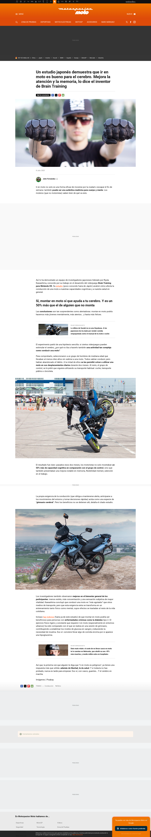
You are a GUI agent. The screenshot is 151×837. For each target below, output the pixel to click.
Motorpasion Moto (75, 11)
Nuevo (129, 14)
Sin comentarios (44, 95)
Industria (100, 58)
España (69, 58)
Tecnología (41, 827)
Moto (59, 686)
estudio (59, 286)
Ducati (55, 58)
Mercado (92, 58)
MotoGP (79, 22)
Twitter (126, 22)
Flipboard (59, 95)
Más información (77, 834)
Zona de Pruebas (28, 22)
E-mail (63, 95)
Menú (21, 14)
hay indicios (48, 617)
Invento (47, 58)
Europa (76, 58)
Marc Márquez (108, 22)
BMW (61, 58)
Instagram (134, 22)
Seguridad (19, 827)
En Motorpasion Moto (78, 325)
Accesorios (92, 22)
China (33, 58)
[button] (50, 178)
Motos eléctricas (63, 22)
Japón (40, 58)
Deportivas (46, 22)
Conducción (49, 686)
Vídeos (59, 823)
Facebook (130, 22)
